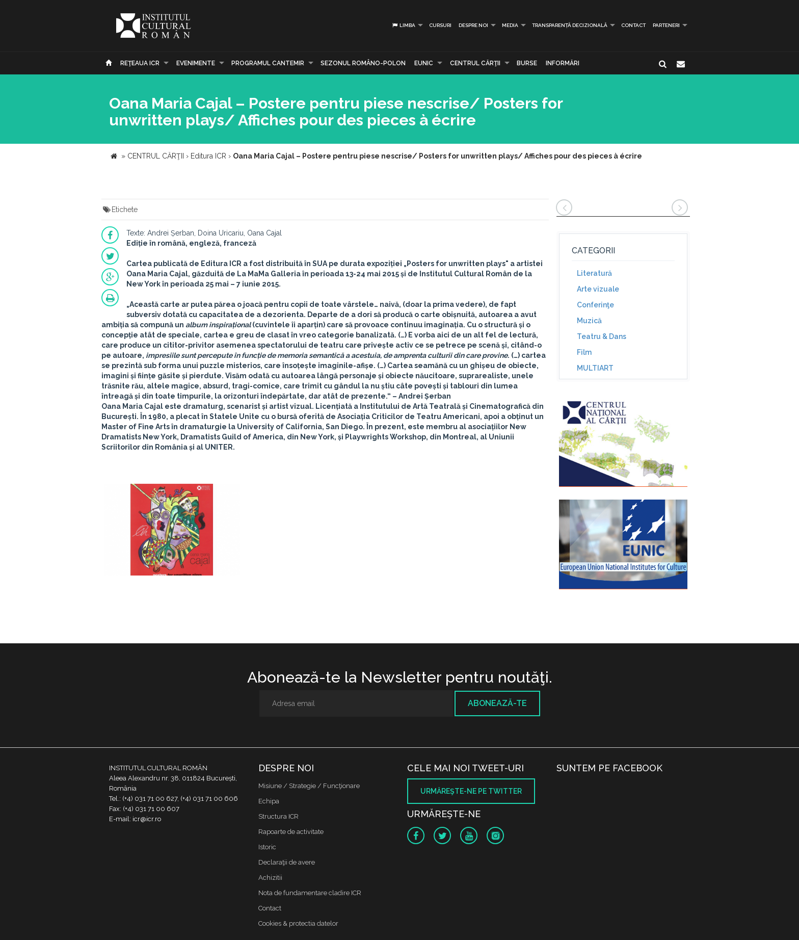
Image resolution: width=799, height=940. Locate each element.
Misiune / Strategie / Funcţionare (309, 786)
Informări (562, 63)
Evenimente (195, 63)
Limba (403, 25)
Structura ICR (278, 816)
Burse (527, 63)
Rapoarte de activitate (291, 831)
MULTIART (595, 368)
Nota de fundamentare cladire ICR (309, 893)
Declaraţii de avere (286, 862)
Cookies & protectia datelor (298, 923)
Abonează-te (497, 703)
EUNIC (423, 63)
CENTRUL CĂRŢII (475, 63)
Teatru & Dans (601, 336)
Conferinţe (595, 305)
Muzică (589, 321)
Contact (633, 25)
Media (510, 25)
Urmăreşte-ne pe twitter (471, 791)
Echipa (268, 801)
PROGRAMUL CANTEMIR (267, 63)
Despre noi (473, 25)
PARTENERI (666, 25)
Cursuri (440, 25)
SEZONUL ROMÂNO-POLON (363, 63)
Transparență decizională (569, 25)
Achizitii (270, 877)
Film (584, 352)
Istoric (267, 847)
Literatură (594, 273)
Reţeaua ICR (139, 63)
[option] (172, 531)
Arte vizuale (598, 289)
